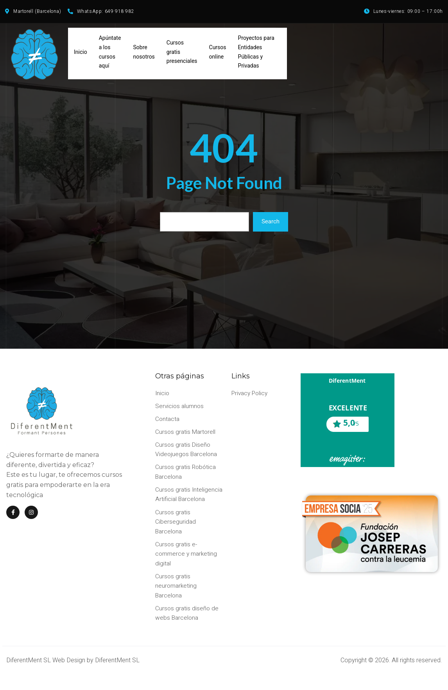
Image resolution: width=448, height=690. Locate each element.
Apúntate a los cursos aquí (110, 54)
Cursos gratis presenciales (182, 54)
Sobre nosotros (144, 54)
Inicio (80, 55)
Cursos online (217, 54)
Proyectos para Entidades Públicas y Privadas (256, 54)
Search (271, 224)
